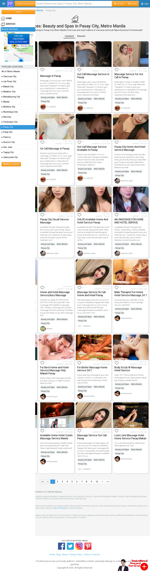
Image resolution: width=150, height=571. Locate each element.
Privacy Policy (75, 554)
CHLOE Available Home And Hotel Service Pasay (92, 221)
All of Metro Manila (11, 71)
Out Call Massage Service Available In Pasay (92, 148)
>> (107, 481)
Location (119, 3)
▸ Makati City (8, 86)
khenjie (49, 328)
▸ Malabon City (9, 91)
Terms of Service (59, 508)
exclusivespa (126, 318)
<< (42, 481)
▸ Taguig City (8, 152)
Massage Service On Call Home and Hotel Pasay (91, 294)
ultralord (87, 326)
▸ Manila (5, 102)
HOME (6, 18)
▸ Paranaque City (10, 122)
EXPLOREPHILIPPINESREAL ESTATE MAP (19, 39)
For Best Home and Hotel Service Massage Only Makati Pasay (54, 370)
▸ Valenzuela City (10, 157)
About (65, 554)
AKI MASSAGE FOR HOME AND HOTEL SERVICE (128, 221)
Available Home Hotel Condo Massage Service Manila (56, 437)
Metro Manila (37, 10)
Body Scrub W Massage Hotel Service (128, 369)
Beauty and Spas (48, 97)
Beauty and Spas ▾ (25, 3)
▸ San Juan (7, 147)
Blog (59, 554)
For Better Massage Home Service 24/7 (92, 369)
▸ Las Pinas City (9, 81)
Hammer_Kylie (127, 181)
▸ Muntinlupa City (10, 112)
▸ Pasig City (7, 132)
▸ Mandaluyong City (11, 97)
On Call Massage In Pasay (54, 148)
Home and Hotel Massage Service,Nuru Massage (55, 294)
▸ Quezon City (8, 142)
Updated (69, 36)
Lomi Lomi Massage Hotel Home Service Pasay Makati (130, 437)
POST (18, 12)
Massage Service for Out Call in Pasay (128, 76)
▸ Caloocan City (9, 76)
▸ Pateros (6, 137)
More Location (11, 164)
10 (97, 481)
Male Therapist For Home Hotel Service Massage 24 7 (130, 294)
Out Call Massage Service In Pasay (93, 76)
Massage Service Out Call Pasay (92, 437)
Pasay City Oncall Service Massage (54, 221)
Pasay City (45, 101)
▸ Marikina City (8, 107)
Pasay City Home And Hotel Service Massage (129, 148)
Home (52, 554)
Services (8, 24)
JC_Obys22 (51, 107)
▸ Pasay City (7, 127)
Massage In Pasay (50, 76)
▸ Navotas (6, 117)
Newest (81, 36)
